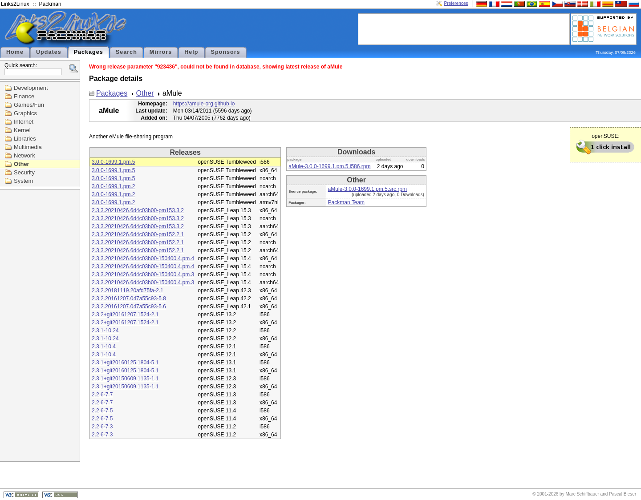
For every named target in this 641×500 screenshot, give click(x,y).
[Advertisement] (464, 28)
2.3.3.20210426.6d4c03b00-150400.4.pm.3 (143, 274)
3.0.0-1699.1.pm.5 (113, 162)
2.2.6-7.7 (102, 394)
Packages (88, 52)
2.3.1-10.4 (104, 346)
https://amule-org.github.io (204, 104)
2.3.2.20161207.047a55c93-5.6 (129, 306)
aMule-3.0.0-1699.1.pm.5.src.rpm (367, 189)
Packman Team (346, 202)
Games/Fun (29, 104)
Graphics (25, 113)
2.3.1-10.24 (105, 330)
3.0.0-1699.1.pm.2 (113, 186)
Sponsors (225, 52)
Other (21, 164)
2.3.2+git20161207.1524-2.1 (125, 314)
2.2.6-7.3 (102, 426)
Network (24, 155)
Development (31, 88)
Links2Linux (15, 4)
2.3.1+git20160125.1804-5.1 (125, 362)
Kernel (22, 130)
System (23, 180)
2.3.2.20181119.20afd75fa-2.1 (127, 290)
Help (191, 52)
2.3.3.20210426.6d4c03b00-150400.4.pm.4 (143, 258)
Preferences (456, 3)
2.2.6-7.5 (102, 410)
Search (126, 52)
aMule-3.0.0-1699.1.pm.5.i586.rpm (329, 166)
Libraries (25, 138)
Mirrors (161, 52)
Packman (50, 4)
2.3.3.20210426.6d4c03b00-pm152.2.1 (138, 234)
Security (24, 172)
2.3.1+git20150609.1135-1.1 (125, 378)
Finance (24, 96)
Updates (48, 52)
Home (15, 52)
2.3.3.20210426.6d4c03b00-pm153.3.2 (138, 210)
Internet (23, 121)
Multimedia (28, 147)
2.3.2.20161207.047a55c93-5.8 (129, 298)
